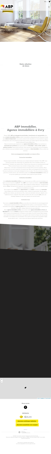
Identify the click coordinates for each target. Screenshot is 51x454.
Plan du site (8, 437)
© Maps (42, 398)
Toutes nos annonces (25, 438)
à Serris (16, 211)
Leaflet (38, 398)
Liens (41, 437)
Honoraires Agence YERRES (23, 437)
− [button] (1, 381)
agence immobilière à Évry (14, 210)
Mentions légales (14, 437)
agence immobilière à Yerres (38, 210)
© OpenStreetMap (48, 398)
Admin (43, 437)
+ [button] (1, 380)
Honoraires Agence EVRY (35, 437)
